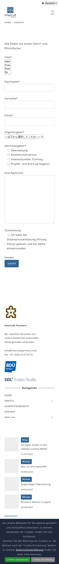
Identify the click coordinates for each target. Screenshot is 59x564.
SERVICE (9, 400)
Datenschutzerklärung (30, 549)
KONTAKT (10, 411)
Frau (8, 65)
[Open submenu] (52, 401)
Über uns (10, 417)
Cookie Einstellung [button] (43, 559)
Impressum (11, 515)
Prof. (8, 69)
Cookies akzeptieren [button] (17, 559)
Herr (8, 61)
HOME (8, 395)
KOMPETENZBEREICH (17, 406)
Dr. (8, 72)
